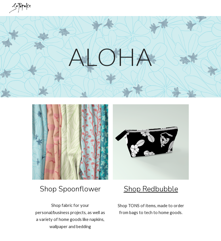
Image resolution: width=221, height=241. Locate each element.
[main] (110, 56)
